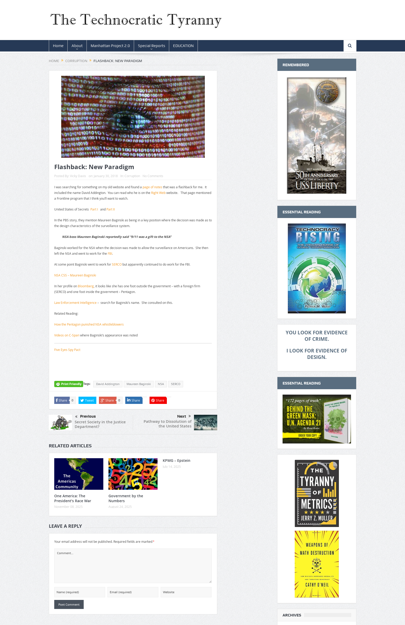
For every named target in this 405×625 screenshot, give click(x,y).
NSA (161, 384)
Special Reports (151, 45)
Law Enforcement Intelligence (75, 302)
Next (184, 416)
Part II (110, 209)
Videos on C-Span (66, 335)
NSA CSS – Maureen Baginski (75, 275)
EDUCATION (183, 45)
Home (58, 45)
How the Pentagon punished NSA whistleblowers (89, 324)
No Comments (153, 176)
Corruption (132, 176)
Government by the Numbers (125, 498)
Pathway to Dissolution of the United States (167, 424)
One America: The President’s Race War (72, 498)
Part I (94, 209)
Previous (85, 417)
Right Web (158, 193)
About (77, 45)
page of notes (152, 187)
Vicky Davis (78, 176)
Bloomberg (86, 286)
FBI (110, 253)
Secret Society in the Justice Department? (100, 424)
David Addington (108, 384)
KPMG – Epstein (176, 460)
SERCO (117, 264)
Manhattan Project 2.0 (110, 45)
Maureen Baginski (139, 384)
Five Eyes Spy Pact (67, 350)
